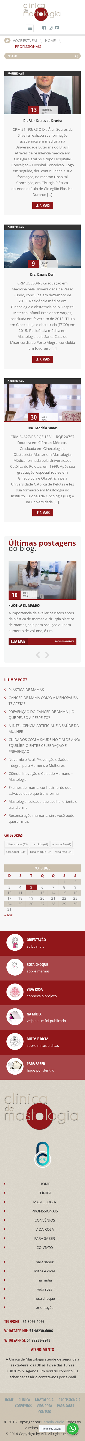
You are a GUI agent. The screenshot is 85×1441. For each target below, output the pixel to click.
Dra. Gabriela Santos (43, 428)
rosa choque (38, 852)
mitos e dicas (14, 844)
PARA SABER (44, 1238)
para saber (12, 852)
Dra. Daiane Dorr (42, 274)
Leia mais (43, 205)
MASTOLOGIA (44, 1202)
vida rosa (61, 852)
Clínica (70, 641)
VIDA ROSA (45, 1229)
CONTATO (44, 1247)
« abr (8, 915)
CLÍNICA (45, 1192)
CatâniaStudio (52, 1421)
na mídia (37, 844)
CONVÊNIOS (44, 1220)
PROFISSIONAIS (45, 1211)
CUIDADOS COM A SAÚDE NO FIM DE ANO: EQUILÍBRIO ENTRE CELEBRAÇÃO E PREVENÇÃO (44, 745)
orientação (59, 844)
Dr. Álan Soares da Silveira (42, 120)
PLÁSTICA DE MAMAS (24, 605)
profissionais (15, 73)
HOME (50, 40)
